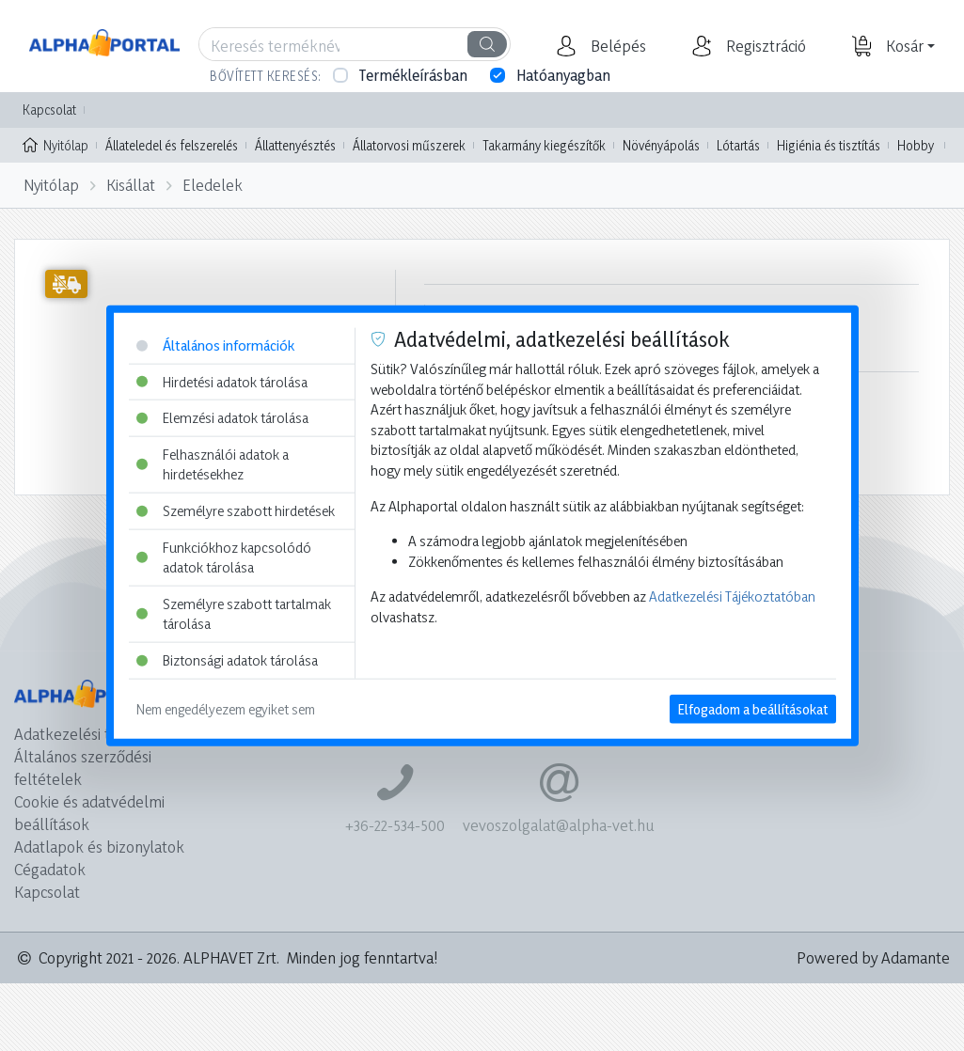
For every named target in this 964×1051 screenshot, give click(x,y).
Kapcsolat (49, 110)
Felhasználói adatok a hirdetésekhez (212, 464)
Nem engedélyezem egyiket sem (225, 708)
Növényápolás (661, 145)
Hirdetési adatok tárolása (222, 381)
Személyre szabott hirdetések (235, 511)
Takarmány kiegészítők (544, 145)
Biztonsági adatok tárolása (227, 660)
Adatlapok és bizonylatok (99, 846)
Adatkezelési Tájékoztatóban (732, 596)
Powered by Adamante (873, 957)
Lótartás (738, 145)
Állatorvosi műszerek (409, 145)
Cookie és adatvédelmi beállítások (89, 813)
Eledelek (212, 185)
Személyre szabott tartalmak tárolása (233, 614)
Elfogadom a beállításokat (753, 708)
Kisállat (130, 185)
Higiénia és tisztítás (828, 145)
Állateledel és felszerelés (171, 145)
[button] (616, 46)
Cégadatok (50, 869)
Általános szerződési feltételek (82, 767)
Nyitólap (55, 143)
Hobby (915, 145)
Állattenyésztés (295, 145)
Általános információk (215, 345)
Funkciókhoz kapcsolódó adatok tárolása (223, 557)
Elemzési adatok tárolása (222, 418)
